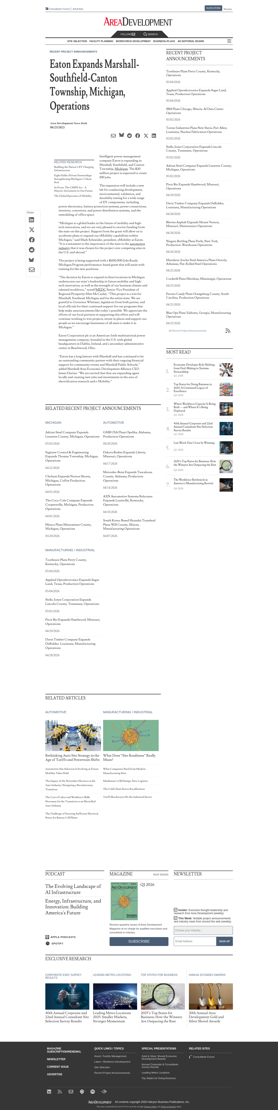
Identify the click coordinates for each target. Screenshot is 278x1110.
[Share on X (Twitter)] (33, 230)
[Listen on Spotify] (74, 943)
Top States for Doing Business (159, 1078)
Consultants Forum (59, 9)
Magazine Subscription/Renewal (64, 1050)
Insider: (201, 912)
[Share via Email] (33, 270)
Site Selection (102, 1067)
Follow (128, 34)
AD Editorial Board (191, 41)
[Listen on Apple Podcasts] (74, 937)
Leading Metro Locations (156, 1072)
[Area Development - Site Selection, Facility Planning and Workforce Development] (139, 21)
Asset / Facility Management (110, 1056)
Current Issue (58, 1066)
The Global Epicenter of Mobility (73, 196)
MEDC (101, 290)
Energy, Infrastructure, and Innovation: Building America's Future (73, 907)
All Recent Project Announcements (187, 330)
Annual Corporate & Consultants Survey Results (160, 1065)
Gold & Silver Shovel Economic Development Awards (159, 1057)
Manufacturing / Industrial (70, 550)
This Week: (202, 920)
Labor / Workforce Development (112, 1061)
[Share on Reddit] (33, 250)
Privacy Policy (150, 1107)
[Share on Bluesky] (33, 260)
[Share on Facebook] (33, 240)
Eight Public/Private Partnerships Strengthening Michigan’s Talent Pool (73, 179)
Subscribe (213, 8)
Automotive (113, 423)
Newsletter (56, 1059)
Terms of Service (168, 1107)
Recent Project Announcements (73, 51)
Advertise (78, 9)
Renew (228, 9)
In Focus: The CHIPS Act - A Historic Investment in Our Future (73, 189)
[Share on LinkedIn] (33, 220)
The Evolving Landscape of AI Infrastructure (73, 889)
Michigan (121, 169)
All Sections (229, 41)
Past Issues (160, 874)
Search (151, 34)
